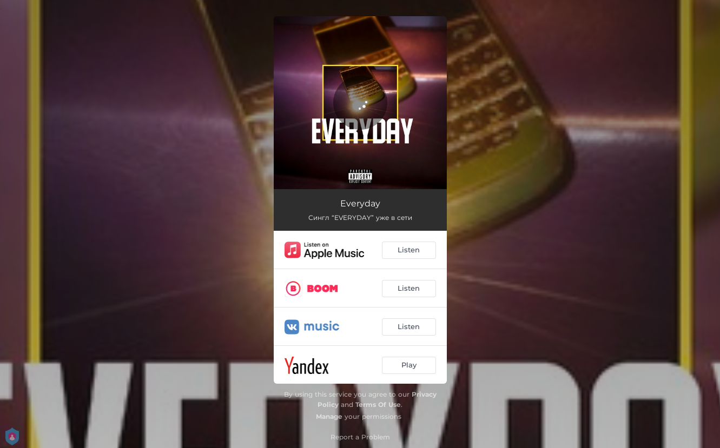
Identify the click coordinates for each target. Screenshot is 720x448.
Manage (329, 416)
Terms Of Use (378, 404)
